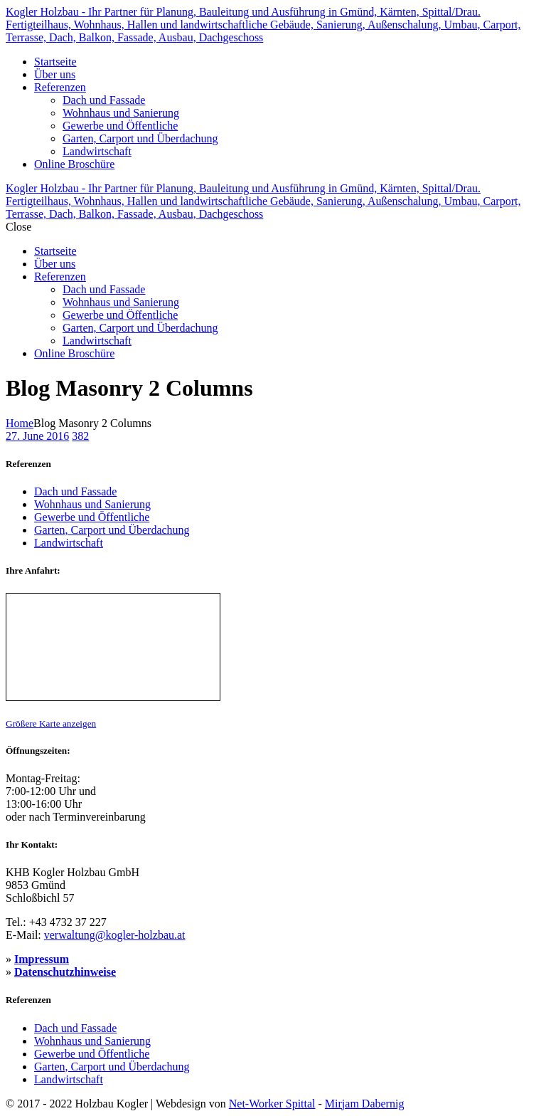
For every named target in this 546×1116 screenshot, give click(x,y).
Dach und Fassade (75, 491)
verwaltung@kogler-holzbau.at (115, 935)
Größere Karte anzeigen (51, 723)
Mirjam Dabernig (365, 1103)
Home (19, 423)
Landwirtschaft (68, 543)
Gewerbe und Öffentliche (91, 517)
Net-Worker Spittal (272, 1103)
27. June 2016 (37, 436)
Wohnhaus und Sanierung (92, 504)
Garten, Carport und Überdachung (112, 530)
